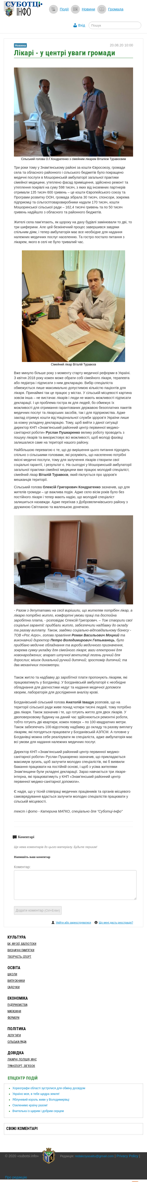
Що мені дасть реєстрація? (116, 922)
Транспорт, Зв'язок (21, 1066)
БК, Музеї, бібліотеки (21, 944)
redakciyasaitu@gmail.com (94, 1156)
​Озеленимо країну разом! (30, 1105)
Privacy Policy (127, 1156)
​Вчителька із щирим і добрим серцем (38, 1111)
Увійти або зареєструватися (73, 922)
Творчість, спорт (19, 956)
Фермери (13, 1017)
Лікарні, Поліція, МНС (22, 1059)
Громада (115, 9)
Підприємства (17, 1005)
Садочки (13, 987)
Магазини (14, 1011)
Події (64, 9)
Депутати (14, 1035)
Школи (12, 974)
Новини (88, 9)
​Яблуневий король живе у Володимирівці (40, 1099)
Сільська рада (16, 1042)
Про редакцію (16, 1177)
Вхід (81, 25)
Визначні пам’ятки (20, 950)
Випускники (16, 981)
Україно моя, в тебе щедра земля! (35, 1094)
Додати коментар (38, 910)
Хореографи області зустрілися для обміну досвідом (48, 1088)
